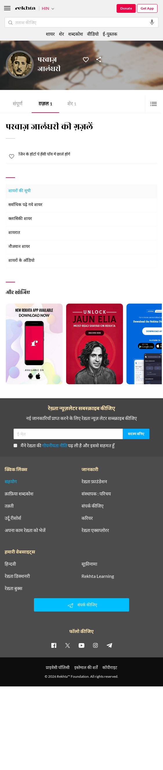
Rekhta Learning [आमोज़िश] (98, 576)
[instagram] (95, 645)
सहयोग (11, 481)
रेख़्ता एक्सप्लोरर (95, 530)
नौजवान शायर (19, 247)
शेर (71, 104)
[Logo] (25, 8)
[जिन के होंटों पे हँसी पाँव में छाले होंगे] (88, 154)
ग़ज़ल (45, 104)
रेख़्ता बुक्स (13, 588)
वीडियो (93, 34)
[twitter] (67, 645)
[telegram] (109, 645)
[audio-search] (152, 22)
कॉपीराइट (109, 667)
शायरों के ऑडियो (21, 261)
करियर (87, 518)
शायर (50, 34)
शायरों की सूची (19, 191)
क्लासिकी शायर (20, 219)
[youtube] (81, 645)
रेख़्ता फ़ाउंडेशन (94, 481)
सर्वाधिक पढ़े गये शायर (25, 205)
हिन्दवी (10, 564)
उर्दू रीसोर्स (13, 518)
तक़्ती (9, 506)
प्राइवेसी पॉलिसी (58, 667)
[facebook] (53, 645)
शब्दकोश (75, 34)
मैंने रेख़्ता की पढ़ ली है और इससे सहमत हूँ (64, 445)
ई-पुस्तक (110, 34)
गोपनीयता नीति (54, 445)
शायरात (14, 233)
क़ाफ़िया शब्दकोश (19, 493)
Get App (147, 8)
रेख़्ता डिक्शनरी (17, 576)
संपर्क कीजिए (93, 506)
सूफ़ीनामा (89, 564)
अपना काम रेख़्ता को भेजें (25, 530)
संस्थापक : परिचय (96, 493)
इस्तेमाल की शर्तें (86, 667)
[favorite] (11, 157)
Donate (126, 8)
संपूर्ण (17, 104)
